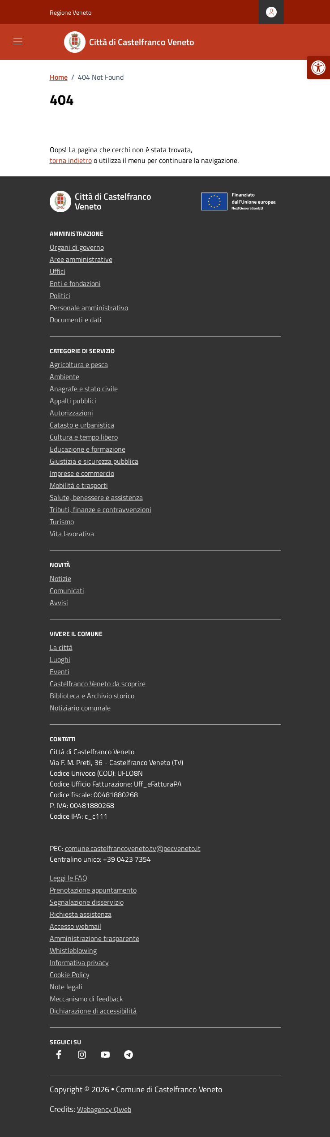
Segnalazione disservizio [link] (87, 902)
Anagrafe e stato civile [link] (84, 388)
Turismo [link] (62, 521)
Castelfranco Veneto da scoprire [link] (98, 683)
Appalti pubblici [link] (73, 400)
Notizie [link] (60, 578)
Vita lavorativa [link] (72, 533)
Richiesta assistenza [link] (80, 914)
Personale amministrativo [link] (89, 307)
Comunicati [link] (67, 590)
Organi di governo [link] (77, 247)
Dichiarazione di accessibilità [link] (93, 1010)
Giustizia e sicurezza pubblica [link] (94, 461)
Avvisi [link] (59, 602)
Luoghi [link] (60, 659)
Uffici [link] (57, 271)
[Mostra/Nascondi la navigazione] (18, 41)
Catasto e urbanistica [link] (82, 424)
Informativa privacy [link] (79, 962)
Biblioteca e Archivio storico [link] (92, 695)
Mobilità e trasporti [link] (79, 485)
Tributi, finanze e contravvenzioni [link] (100, 509)
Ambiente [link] (64, 376)
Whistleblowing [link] (73, 950)
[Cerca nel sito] (271, 42)
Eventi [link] (59, 671)
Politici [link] (60, 295)
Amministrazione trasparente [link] (94, 938)
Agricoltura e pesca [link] (79, 364)
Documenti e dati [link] (76, 319)
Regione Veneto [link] (70, 12)
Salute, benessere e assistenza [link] (96, 497)
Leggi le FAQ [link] (68, 877)
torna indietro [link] (71, 160)
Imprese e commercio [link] (82, 473)
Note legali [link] (66, 986)
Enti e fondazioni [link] (75, 283)
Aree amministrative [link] (81, 259)
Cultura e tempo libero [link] (84, 437)
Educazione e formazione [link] (87, 449)
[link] (318, 67)
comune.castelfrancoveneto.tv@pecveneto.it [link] (133, 848)
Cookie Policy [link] (70, 974)
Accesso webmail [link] (75, 926)
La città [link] (61, 647)
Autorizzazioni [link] (71, 412)
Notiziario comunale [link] (80, 707)
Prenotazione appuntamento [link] (93, 890)
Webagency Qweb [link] (104, 1109)
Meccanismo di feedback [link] (86, 998)
